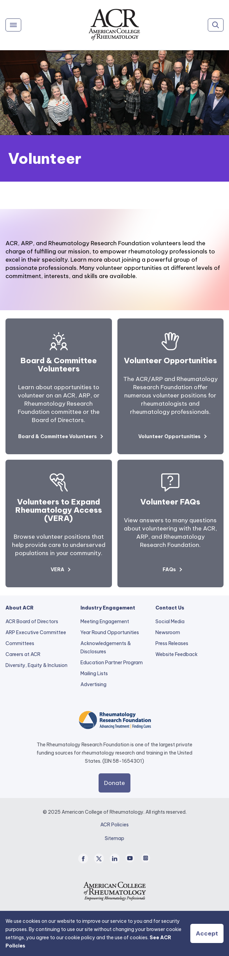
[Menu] (13, 24)
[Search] (216, 24)
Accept (207, 933)
